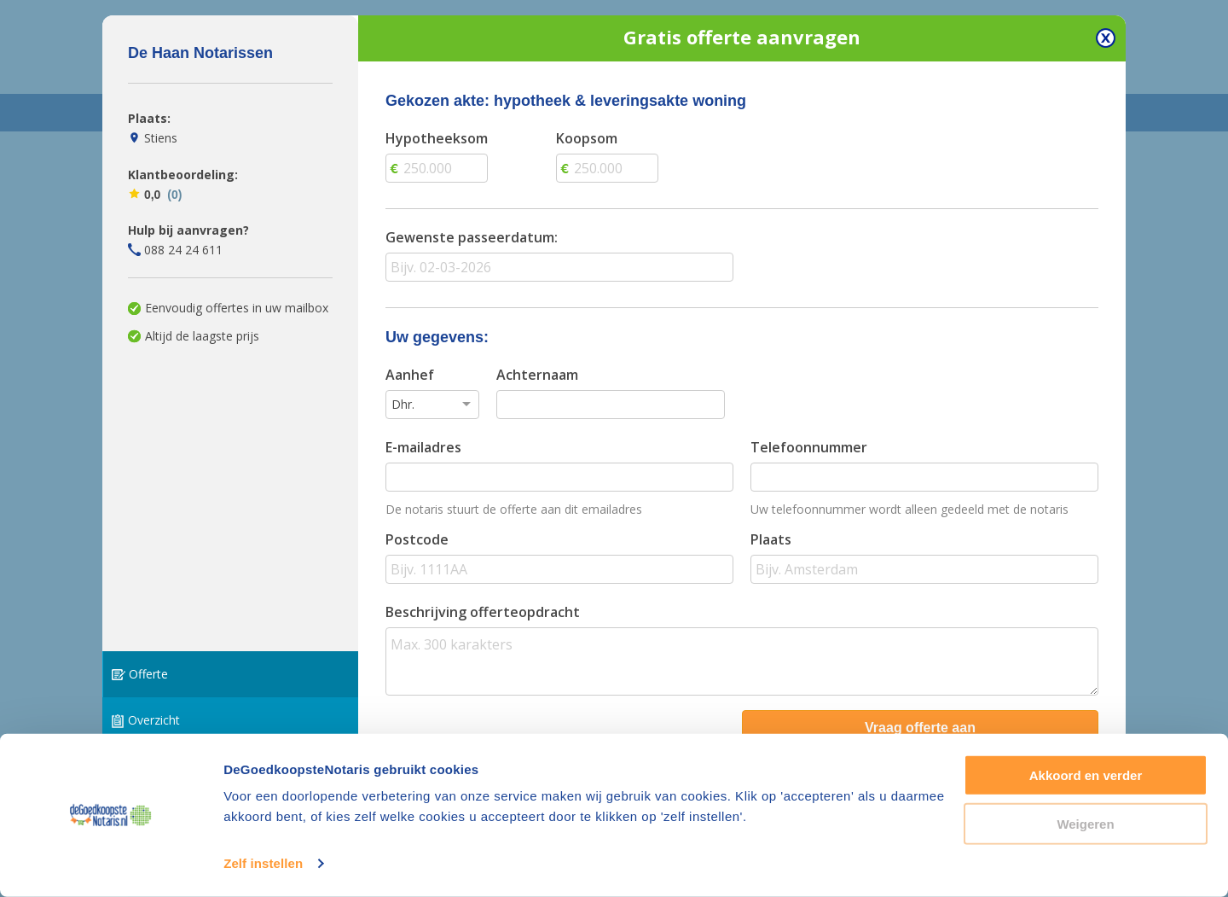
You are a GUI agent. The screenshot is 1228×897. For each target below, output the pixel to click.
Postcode (417, 539)
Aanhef (409, 374)
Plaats (770, 539)
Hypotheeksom (436, 138)
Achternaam (537, 374)
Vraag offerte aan (920, 727)
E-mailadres (423, 447)
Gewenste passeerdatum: (471, 237)
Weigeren (1085, 823)
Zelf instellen (263, 863)
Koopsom (586, 138)
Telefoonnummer (808, 447)
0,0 (155, 194)
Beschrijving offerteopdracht (482, 612)
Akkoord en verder (1086, 775)
